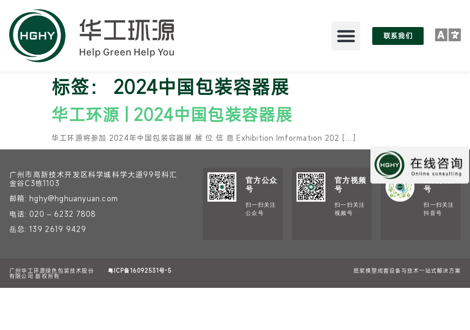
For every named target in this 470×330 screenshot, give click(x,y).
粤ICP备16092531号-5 (140, 270)
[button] (345, 36)
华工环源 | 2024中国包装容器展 (171, 114)
